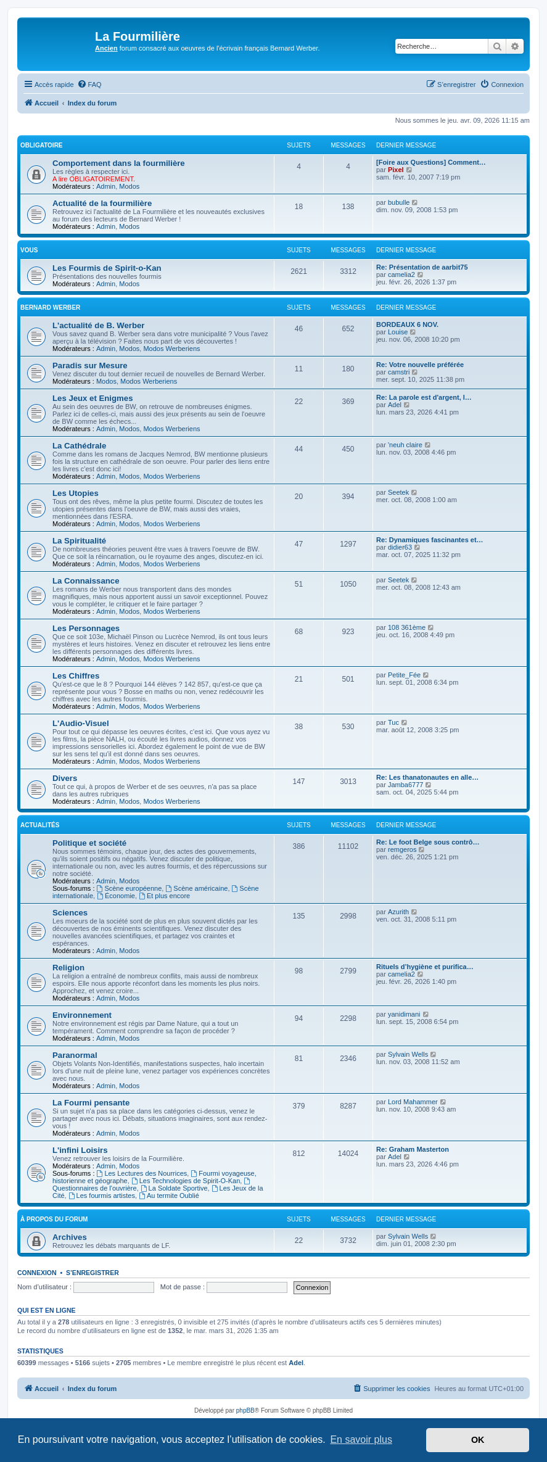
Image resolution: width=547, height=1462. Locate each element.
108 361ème (407, 627)
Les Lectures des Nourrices (142, 1173)
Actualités (39, 825)
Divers (64, 778)
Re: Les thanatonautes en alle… (427, 777)
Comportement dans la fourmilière (118, 163)
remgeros (402, 849)
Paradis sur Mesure (90, 365)
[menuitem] (89, 84)
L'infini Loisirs (80, 1150)
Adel (394, 404)
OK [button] (478, 1440)
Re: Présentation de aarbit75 (422, 267)
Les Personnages (86, 628)
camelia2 (401, 274)
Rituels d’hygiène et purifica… (425, 966)
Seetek (398, 492)
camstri (398, 372)
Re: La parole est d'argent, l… (424, 397)
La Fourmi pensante (91, 1102)
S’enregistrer (92, 1272)
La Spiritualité (79, 540)
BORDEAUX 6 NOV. (407, 324)
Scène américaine (196, 888)
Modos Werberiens (171, 348)
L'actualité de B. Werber (98, 325)
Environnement (82, 1015)
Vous (29, 250)
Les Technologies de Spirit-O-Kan (186, 1180)
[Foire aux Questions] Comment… (431, 162)
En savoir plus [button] (361, 1439)
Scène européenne (129, 888)
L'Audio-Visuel (80, 723)
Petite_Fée (404, 675)
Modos (129, 186)
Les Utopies (75, 493)
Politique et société (89, 843)
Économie (116, 895)
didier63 (400, 547)
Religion (68, 967)
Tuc (393, 722)
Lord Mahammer (413, 1101)
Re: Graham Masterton (412, 1149)
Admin (105, 186)
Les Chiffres (75, 675)
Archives (69, 1237)
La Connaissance (85, 580)
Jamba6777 (406, 784)
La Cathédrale (79, 445)
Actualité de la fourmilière (102, 203)
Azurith (398, 911)
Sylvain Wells (408, 1054)
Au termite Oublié (169, 1195)
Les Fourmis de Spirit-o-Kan (107, 268)
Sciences (70, 912)
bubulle (398, 202)
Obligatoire (41, 145)
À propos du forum (54, 1219)
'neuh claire (405, 444)
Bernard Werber (50, 307)
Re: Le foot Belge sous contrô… (427, 842)
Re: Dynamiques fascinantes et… (429, 539)
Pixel (396, 169)
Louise (398, 332)
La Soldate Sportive (174, 1188)
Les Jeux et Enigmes (92, 398)
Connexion (37, 1272)
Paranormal (74, 1055)
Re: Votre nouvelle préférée (420, 364)
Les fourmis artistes (101, 1195)
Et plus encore (164, 895)
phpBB (245, 1410)
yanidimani (404, 1014)
